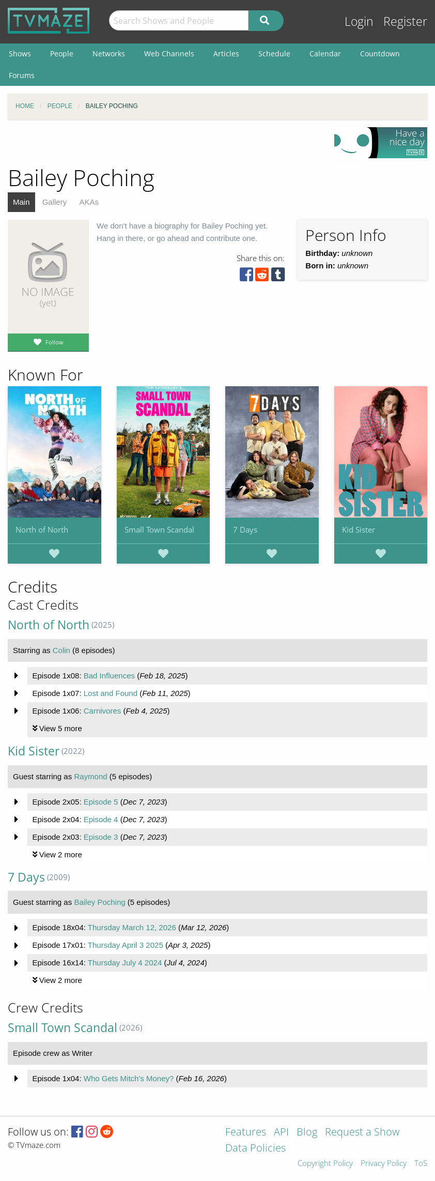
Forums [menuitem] (22, 75)
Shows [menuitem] (20, 53)
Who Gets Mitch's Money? (129, 1078)
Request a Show (362, 1133)
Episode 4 (101, 819)
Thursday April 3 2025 (125, 945)
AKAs (89, 202)
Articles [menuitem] (226, 53)
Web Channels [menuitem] (169, 53)
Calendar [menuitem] (325, 53)
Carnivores (102, 710)
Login (359, 21)
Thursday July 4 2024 (125, 962)
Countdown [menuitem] (380, 53)
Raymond (90, 776)
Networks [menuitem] (108, 53)
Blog (307, 1133)
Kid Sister (358, 529)
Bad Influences (109, 675)
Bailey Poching (99, 902)
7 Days (245, 529)
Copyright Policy (325, 1163)
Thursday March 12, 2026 (132, 927)
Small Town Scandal (159, 529)
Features (245, 1133)
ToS (420, 1163)
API (281, 1133)
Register (405, 21)
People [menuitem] (61, 53)
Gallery (54, 202)
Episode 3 (101, 836)
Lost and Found (110, 693)
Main (21, 202)
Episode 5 (101, 801)
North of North (41, 529)
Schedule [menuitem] (274, 53)
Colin (61, 650)
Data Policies (255, 1149)
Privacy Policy (384, 1163)
